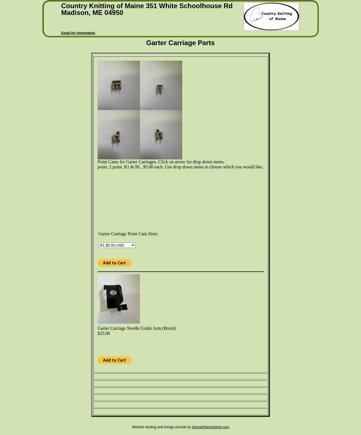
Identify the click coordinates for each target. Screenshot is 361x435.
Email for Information (78, 33)
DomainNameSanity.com (210, 427)
